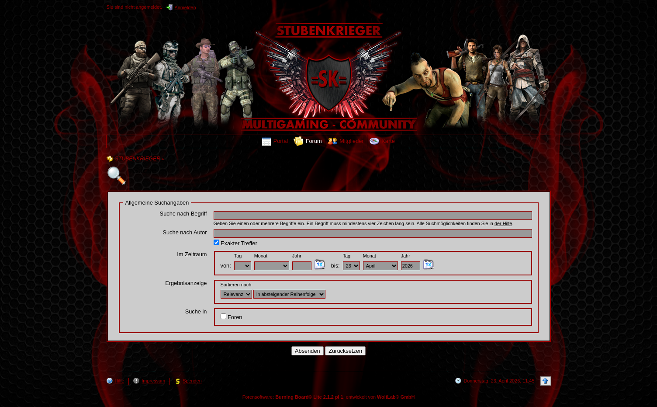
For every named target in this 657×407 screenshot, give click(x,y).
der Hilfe (503, 223)
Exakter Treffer (235, 243)
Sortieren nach (236, 284)
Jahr (296, 255)
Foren (231, 316)
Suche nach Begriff (183, 213)
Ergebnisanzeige (186, 283)
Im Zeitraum (192, 254)
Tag (238, 255)
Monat (260, 255)
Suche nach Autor (185, 232)
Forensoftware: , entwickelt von (328, 397)
